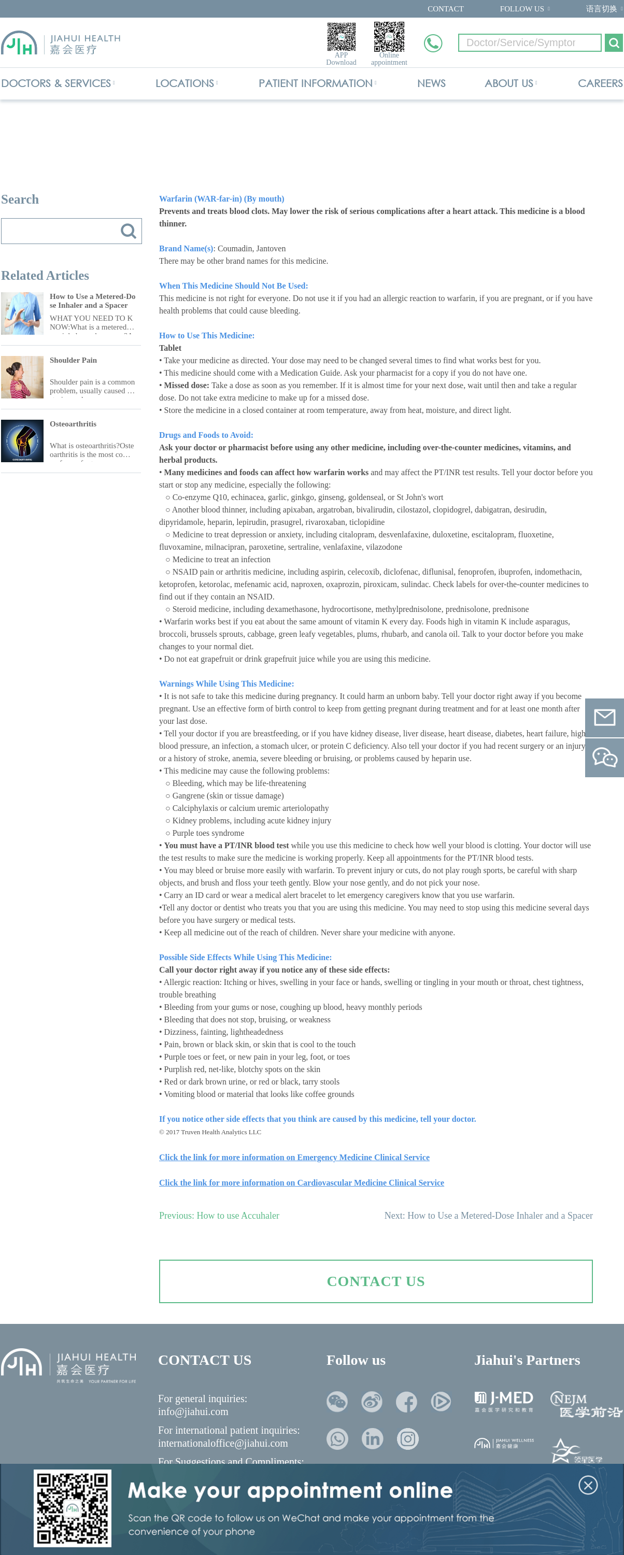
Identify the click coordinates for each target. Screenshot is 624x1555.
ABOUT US (509, 83)
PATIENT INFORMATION (316, 83)
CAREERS (600, 83)
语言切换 (601, 9)
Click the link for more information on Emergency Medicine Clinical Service (294, 1157)
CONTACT (446, 9)
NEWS (431, 83)
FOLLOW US (522, 9)
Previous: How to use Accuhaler (219, 1215)
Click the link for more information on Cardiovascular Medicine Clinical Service (301, 1182)
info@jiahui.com (193, 1411)
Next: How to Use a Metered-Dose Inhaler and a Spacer (489, 1215)
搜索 (128, 231)
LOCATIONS (184, 83)
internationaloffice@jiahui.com (223, 1443)
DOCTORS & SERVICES (56, 83)
